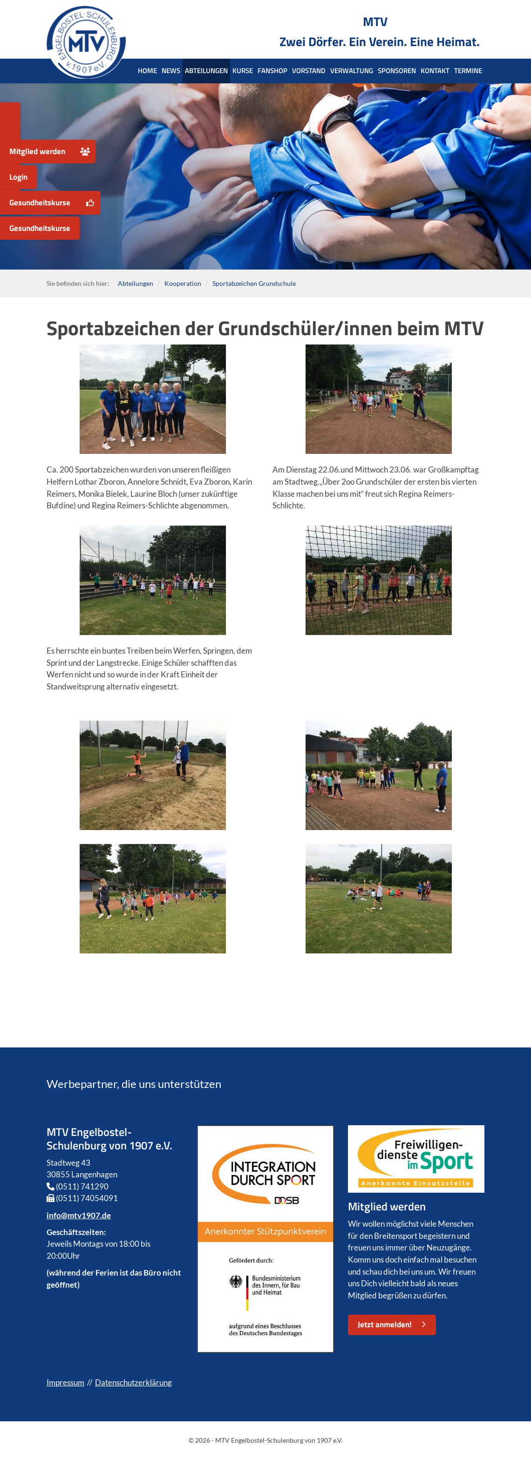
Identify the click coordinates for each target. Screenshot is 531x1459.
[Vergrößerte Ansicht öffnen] (153, 399)
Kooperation (182, 283)
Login (18, 177)
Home (147, 70)
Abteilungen (206, 70)
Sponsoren (397, 70)
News (171, 70)
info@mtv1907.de (79, 1215)
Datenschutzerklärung (133, 1382)
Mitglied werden (37, 151)
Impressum (65, 1382)
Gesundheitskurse (39, 202)
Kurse (242, 70)
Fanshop (272, 70)
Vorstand (309, 70)
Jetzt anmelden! (385, 1324)
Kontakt (435, 70)
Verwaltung (351, 70)
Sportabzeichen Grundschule (254, 283)
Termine (468, 70)
